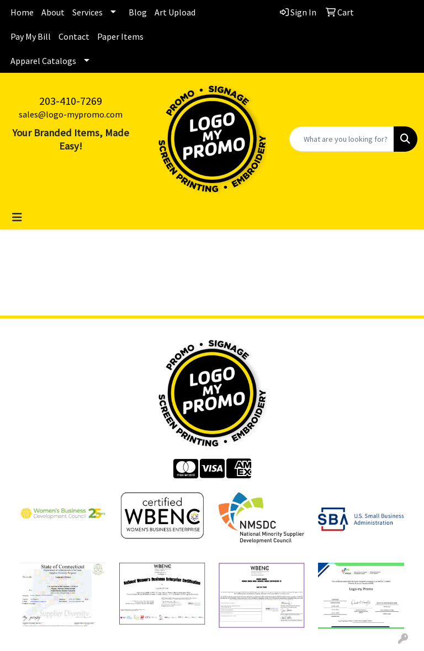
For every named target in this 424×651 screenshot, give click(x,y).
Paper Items (120, 36)
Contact (74, 36)
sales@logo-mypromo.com (71, 114)
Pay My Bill (30, 36)
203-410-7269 (70, 101)
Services (87, 12)
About (53, 12)
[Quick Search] (341, 139)
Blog (138, 12)
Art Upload (175, 12)
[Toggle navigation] (17, 217)
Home (22, 12)
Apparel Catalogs (43, 60)
